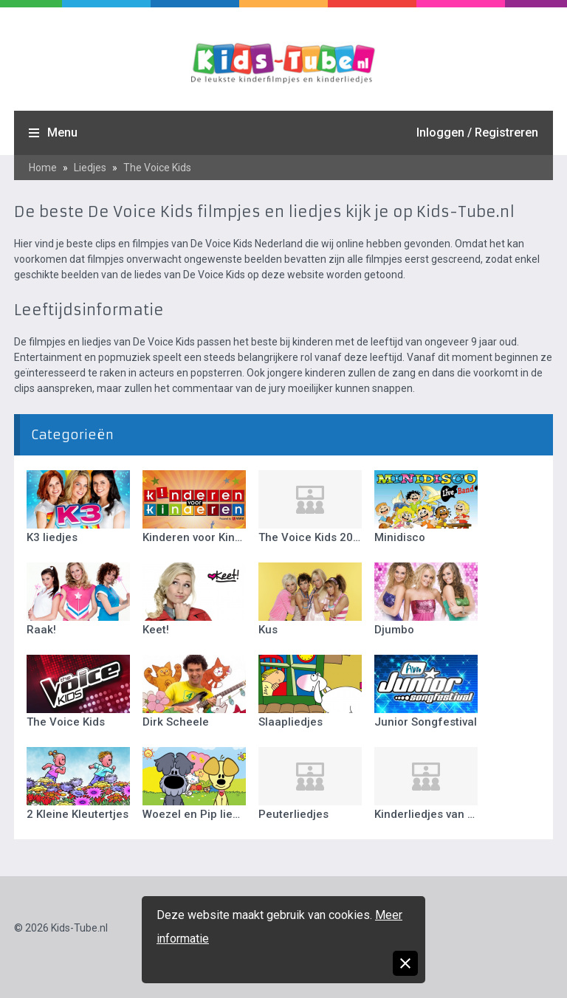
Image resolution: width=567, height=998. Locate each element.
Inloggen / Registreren (477, 132)
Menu (62, 132)
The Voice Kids (157, 167)
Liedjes (90, 167)
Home (43, 167)
